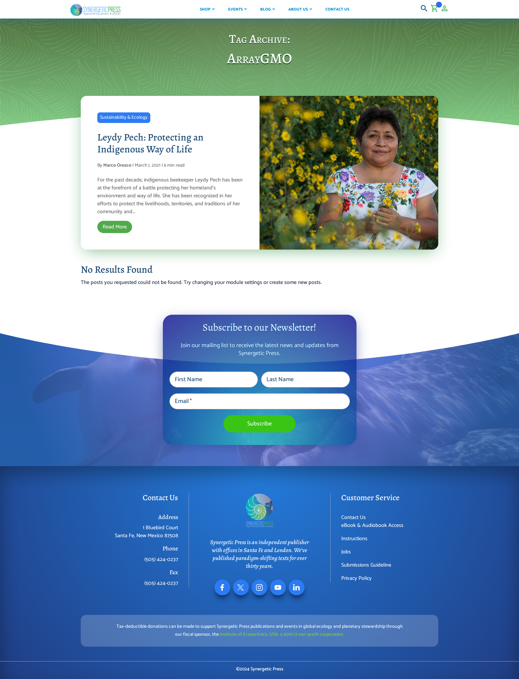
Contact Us (353, 517)
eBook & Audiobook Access (372, 525)
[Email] (259, 401)
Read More (115, 226)
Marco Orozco (117, 165)
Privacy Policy (356, 578)
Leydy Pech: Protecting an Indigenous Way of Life (150, 143)
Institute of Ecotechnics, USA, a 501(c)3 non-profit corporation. (282, 634)
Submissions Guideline (366, 565)
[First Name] (213, 379)
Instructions (354, 538)
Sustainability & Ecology (124, 117)
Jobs (346, 551)
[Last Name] (305, 379)
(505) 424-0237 (161, 559)
